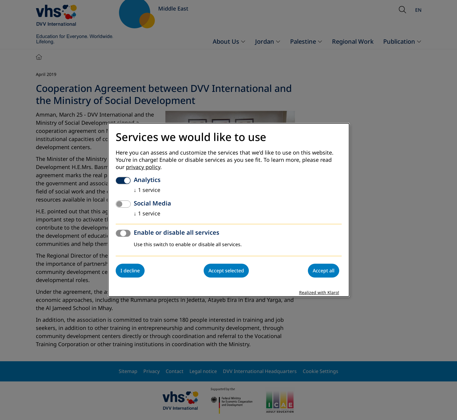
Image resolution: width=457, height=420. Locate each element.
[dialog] (228, 209)
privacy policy (143, 167)
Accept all (323, 271)
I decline (130, 271)
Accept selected (226, 271)
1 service (147, 190)
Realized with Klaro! (319, 293)
